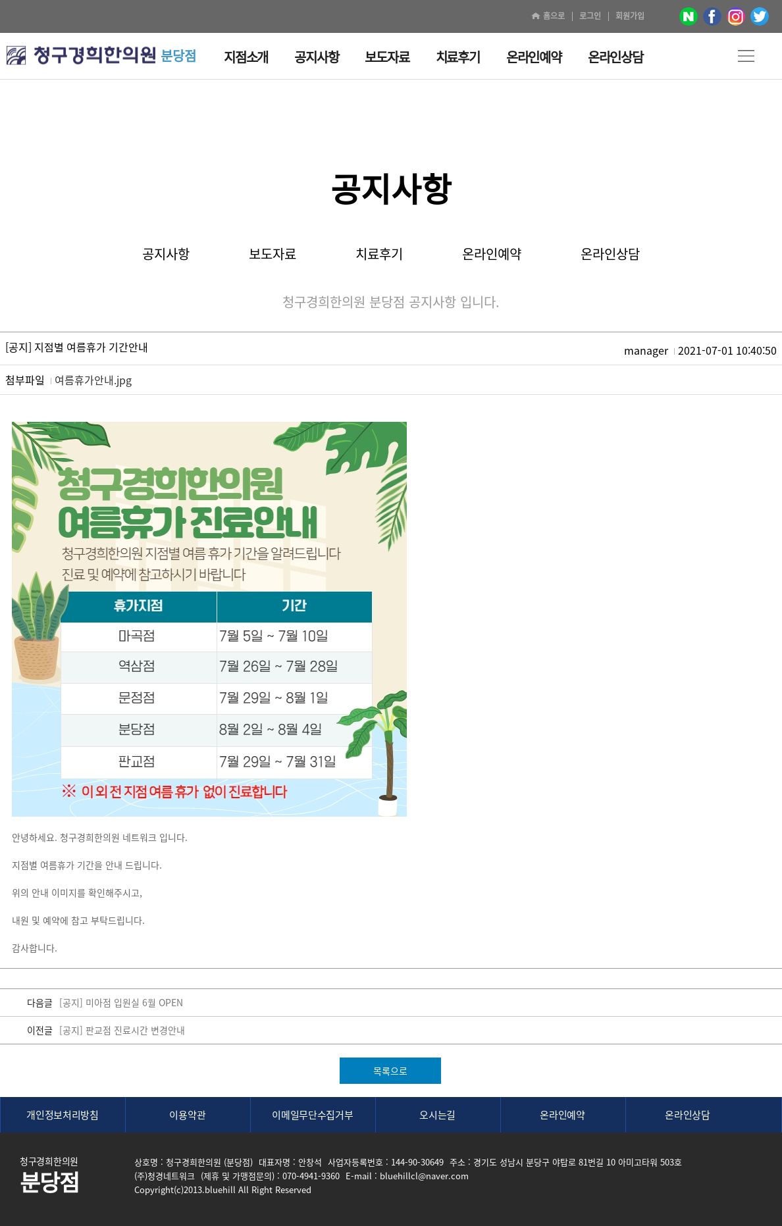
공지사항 (166, 253)
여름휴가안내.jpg (93, 380)
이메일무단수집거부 (312, 1115)
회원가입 (629, 16)
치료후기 (379, 253)
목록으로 (390, 1070)
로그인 (590, 16)
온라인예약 (491, 253)
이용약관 (187, 1115)
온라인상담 (610, 253)
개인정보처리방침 (62, 1115)
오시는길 (437, 1115)
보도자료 (272, 253)
